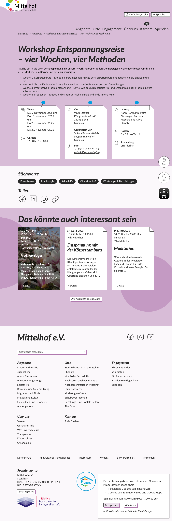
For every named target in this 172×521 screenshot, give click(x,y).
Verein (21, 421)
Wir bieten (118, 372)
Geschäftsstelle (25, 426)
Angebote (68, 23)
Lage (164, 161)
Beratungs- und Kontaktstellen (82, 402)
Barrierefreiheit (125, 458)
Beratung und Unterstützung (33, 389)
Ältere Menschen (27, 376)
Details (34, 285)
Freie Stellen (72, 421)
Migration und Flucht (29, 393)
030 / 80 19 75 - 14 (88, 149)
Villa (81, 113)
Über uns (116, 23)
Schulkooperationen (76, 398)
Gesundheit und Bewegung (32, 402)
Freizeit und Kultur (27, 398)
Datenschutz (24, 458)
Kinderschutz (24, 438)
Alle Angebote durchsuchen (86, 299)
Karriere (132, 22)
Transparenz (24, 434)
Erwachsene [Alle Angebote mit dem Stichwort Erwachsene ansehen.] (27, 181)
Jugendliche (24, 372)
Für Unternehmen (122, 376)
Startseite (23, 33)
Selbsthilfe (23, 385)
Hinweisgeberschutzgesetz (55, 458)
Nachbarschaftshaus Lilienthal (81, 380)
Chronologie (24, 443)
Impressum (85, 458)
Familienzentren (73, 389)
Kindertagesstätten (75, 393)
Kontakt (104, 458)
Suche (164, 177)
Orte (81, 23)
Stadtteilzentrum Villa (82, 367)
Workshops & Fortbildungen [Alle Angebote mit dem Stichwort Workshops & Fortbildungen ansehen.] (119, 181)
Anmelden (149, 458)
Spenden (147, 23)
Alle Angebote (25, 406)
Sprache (146, 9)
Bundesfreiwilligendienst (125, 380)
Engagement (97, 23)
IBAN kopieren (26, 491)
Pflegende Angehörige (29, 380)
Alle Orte (70, 406)
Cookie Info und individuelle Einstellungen (129, 511)
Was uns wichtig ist (28, 430)
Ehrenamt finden (121, 367)
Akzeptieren (111, 505)
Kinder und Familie (27, 367)
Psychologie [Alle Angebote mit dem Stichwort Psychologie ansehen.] (47, 181)
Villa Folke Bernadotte (77, 376)
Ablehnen (130, 505)
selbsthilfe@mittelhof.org (87, 152)
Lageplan (79, 123)
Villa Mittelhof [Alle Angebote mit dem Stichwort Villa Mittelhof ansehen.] (88, 181)
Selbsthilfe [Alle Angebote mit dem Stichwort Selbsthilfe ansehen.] (67, 181)
